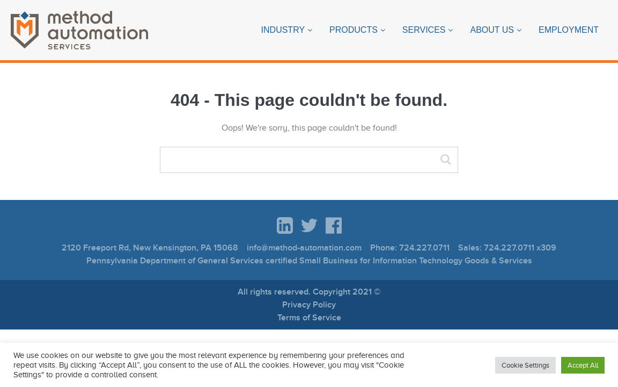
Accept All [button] (583, 365)
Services (424, 29)
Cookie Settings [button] (525, 365)
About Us (492, 29)
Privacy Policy (309, 304)
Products (353, 29)
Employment (569, 29)
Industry (283, 29)
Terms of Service (309, 317)
